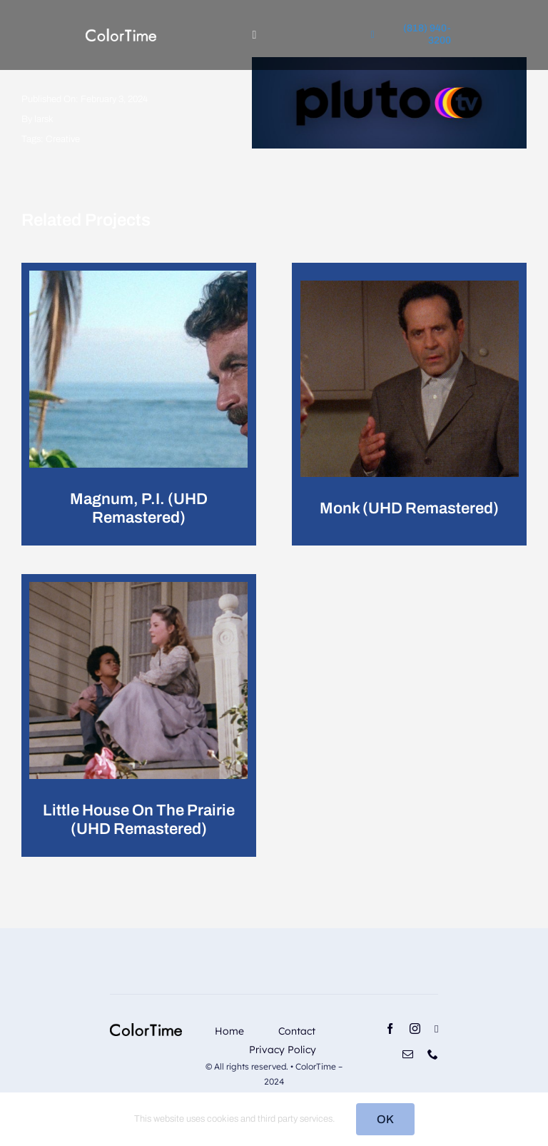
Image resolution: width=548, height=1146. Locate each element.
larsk (44, 119)
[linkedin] (436, 1029)
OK (385, 1119)
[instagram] (415, 1028)
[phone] (432, 1054)
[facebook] (390, 1028)
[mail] (407, 1054)
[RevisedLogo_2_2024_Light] (121, 34)
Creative (63, 139)
